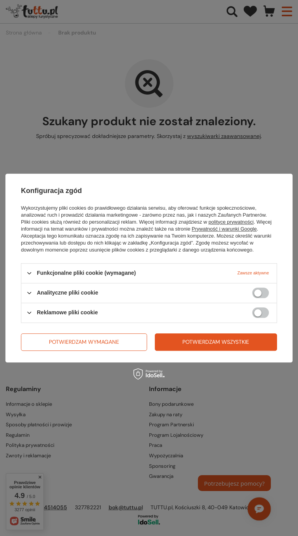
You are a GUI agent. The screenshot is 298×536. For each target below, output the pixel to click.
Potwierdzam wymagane (84, 341)
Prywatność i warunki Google (224, 229)
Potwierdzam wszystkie (215, 341)
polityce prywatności (230, 222)
